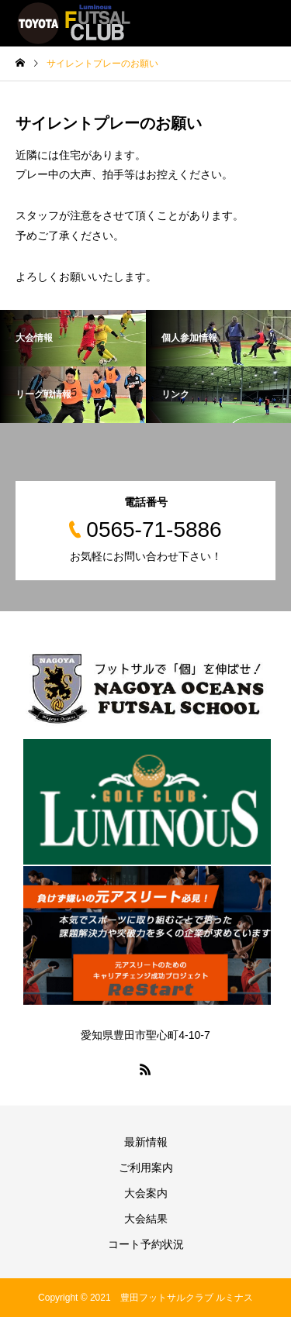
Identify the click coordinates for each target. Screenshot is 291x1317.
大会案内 (146, 1193)
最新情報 (146, 1142)
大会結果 (146, 1218)
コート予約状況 (146, 1244)
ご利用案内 (146, 1167)
